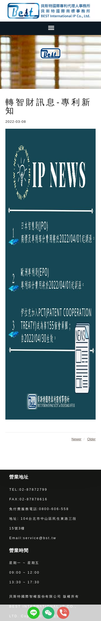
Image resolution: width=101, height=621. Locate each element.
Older (91, 439)
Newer (76, 439)
